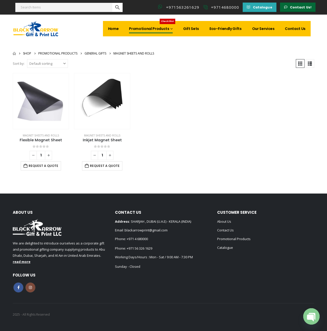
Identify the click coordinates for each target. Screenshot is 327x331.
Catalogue (225, 247)
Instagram (30, 287)
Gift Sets (191, 28)
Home (113, 28)
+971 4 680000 (137, 239)
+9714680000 (225, 7)
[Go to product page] (41, 101)
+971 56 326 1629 (139, 248)
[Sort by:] (47, 63)
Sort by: (19, 63)
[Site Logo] (36, 28)
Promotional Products (152, 26)
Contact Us (295, 28)
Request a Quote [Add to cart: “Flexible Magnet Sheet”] (43, 166)
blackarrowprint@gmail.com (146, 230)
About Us (224, 221)
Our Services (263, 28)
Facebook (18, 287)
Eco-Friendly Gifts (225, 28)
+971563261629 (182, 7)
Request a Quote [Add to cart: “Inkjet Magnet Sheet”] (105, 166)
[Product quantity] (41, 155)
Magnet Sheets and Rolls (41, 135)
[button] (259, 7)
